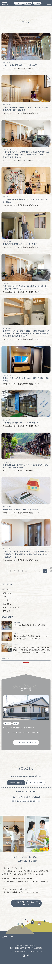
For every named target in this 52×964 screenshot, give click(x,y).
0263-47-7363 (19, 951)
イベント (6, 589)
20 (35, 571)
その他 (5, 600)
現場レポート (8, 611)
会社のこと (7, 604)
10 (30, 571)
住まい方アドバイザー (11, 607)
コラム (5, 596)
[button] (5, 709)
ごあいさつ (7, 593)
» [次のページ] (45, 571)
